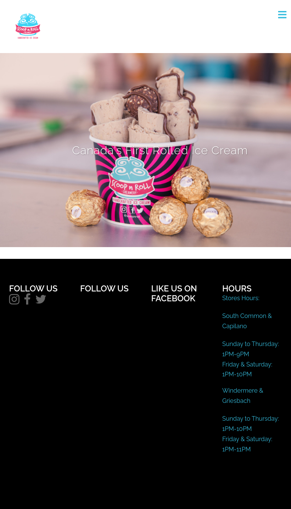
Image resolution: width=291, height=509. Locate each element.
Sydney (165, 496)
